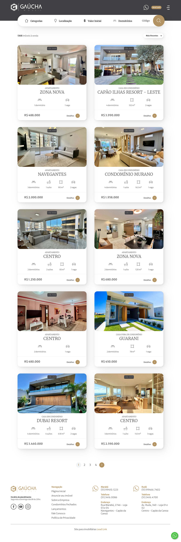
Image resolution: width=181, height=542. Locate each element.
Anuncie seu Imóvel (61, 495)
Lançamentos (58, 509)
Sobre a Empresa (60, 500)
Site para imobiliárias (90, 529)
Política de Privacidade (63, 517)
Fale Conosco (58, 513)
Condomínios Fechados (64, 504)
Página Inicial (58, 491)
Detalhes (73, 116)
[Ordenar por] (153, 35)
